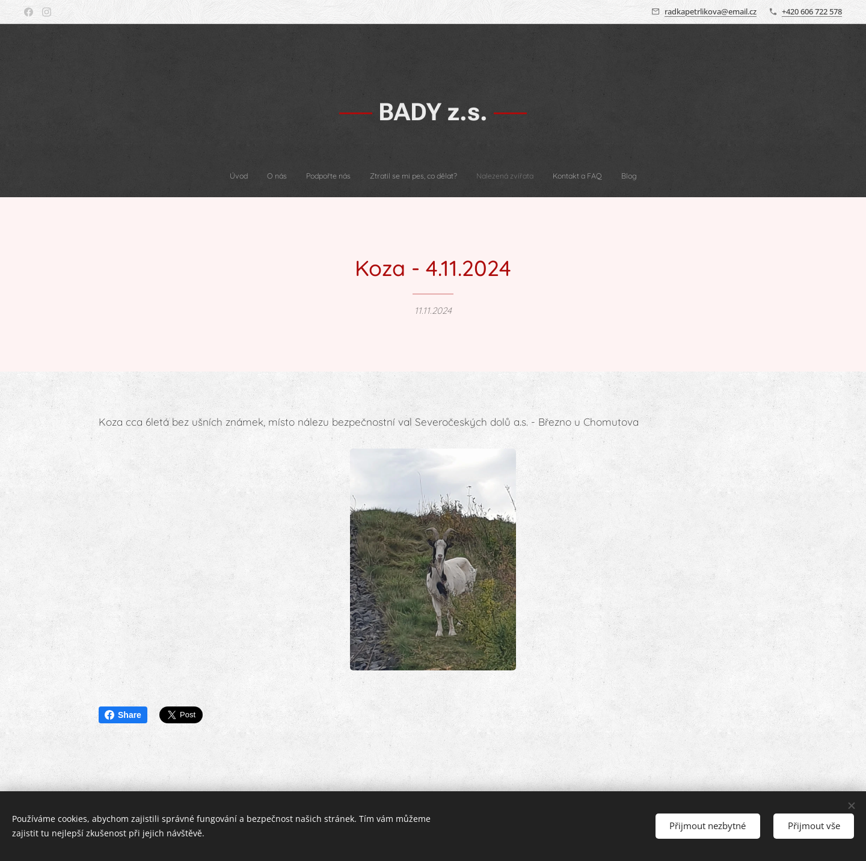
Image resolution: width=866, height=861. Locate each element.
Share (123, 715)
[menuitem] (380, 176)
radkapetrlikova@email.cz (711, 11)
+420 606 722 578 (812, 11)
